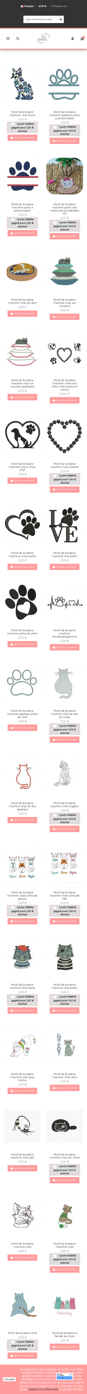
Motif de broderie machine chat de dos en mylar (64, 714)
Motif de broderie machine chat (22, 1245)
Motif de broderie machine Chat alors (64, 1075)
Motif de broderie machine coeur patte (22, 554)
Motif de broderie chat (22, 1333)
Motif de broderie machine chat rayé (22, 1156)
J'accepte (9, 1379)
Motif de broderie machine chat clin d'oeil (65, 1156)
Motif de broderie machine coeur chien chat (22, 467)
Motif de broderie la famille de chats (64, 1334)
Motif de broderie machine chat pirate (64, 986)
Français (28, 6)
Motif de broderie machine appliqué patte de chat (22, 714)
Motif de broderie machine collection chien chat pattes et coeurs (65, 385)
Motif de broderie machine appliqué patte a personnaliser (64, 115)
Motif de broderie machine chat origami (65, 804)
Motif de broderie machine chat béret (22, 986)
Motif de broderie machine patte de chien (22, 632)
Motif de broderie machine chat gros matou (22, 1077)
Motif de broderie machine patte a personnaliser (22, 207)
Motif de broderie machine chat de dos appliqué (22, 806)
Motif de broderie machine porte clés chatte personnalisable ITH (64, 209)
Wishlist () (59, 6)
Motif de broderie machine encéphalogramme (64, 633)
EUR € (43, 6)
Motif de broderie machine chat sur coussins (64, 303)
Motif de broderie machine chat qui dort (22, 301)
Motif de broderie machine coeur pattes (65, 465)
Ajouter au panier (22, 137)
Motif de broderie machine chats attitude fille (65, 895)
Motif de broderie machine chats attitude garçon (22, 895)
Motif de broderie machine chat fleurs (22, 113)
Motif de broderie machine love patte (64, 554)
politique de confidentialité (44, 1389)
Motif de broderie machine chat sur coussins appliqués (22, 383)
